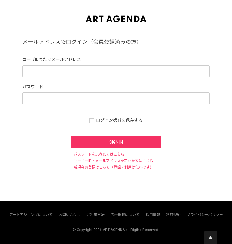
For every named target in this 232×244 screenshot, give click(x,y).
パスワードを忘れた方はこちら (99, 154)
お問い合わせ (69, 215)
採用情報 (153, 215)
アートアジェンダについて (31, 215)
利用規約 (173, 215)
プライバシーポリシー (205, 215)
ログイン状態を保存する (119, 120)
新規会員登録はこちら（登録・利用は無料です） (113, 167)
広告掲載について (125, 215)
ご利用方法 (95, 215)
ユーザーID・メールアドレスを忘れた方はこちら (113, 161)
